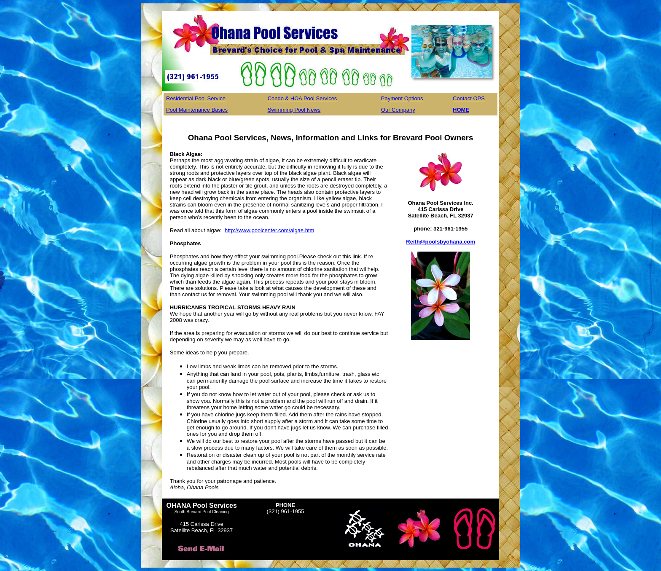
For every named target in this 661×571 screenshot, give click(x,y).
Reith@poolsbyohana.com (440, 242)
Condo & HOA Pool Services (302, 98)
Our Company (398, 110)
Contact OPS (469, 98)
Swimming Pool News (294, 110)
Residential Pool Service (196, 98)
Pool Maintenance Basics (197, 110)
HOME (461, 110)
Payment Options (402, 98)
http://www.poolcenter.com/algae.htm (269, 230)
